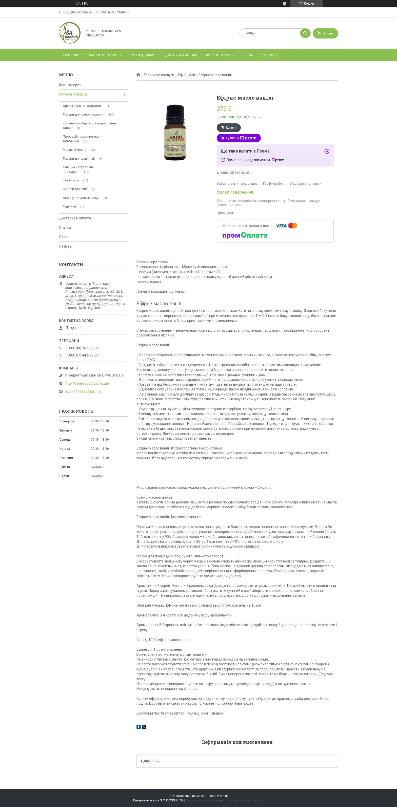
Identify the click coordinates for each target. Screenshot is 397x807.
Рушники (69, 206)
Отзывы (65, 246)
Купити (231, 127)
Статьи (65, 228)
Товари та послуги (159, 75)
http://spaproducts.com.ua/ (87, 383)
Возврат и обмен (220, 55)
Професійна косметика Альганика (81, 139)
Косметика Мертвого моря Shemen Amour (90, 125)
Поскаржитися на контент (204, 800)
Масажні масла (74, 150)
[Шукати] (305, 33)
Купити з (241, 138)
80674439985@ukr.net (83, 391)
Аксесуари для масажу (80, 198)
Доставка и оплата (180, 55)
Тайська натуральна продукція (78, 169)
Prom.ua (223, 796)
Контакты (270, 55)
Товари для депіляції (79, 158)
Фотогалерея (70, 85)
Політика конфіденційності (244, 800)
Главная (70, 55)
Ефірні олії (186, 75)
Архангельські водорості (82, 106)
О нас (248, 55)
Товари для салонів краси (83, 114)
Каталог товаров (101, 55)
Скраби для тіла (75, 189)
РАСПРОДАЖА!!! (143, 55)
